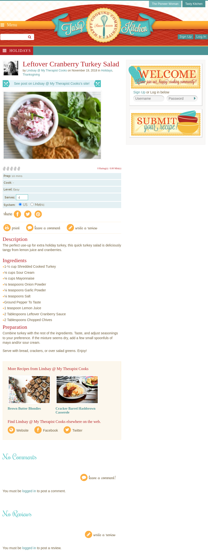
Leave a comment (47, 227)
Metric (37, 205)
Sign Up (185, 36)
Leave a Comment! (102, 477)
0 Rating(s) (102, 168)
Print (16, 227)
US (23, 205)
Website (22, 430)
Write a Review (105, 534)
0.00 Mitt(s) (115, 168)
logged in (29, 491)
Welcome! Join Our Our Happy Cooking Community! (164, 77)
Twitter (77, 430)
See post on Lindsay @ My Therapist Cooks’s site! (52, 83)
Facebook (50, 430)
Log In (201, 36)
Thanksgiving (31, 74)
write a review (86, 227)
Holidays (20, 51)
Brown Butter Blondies (24, 408)
